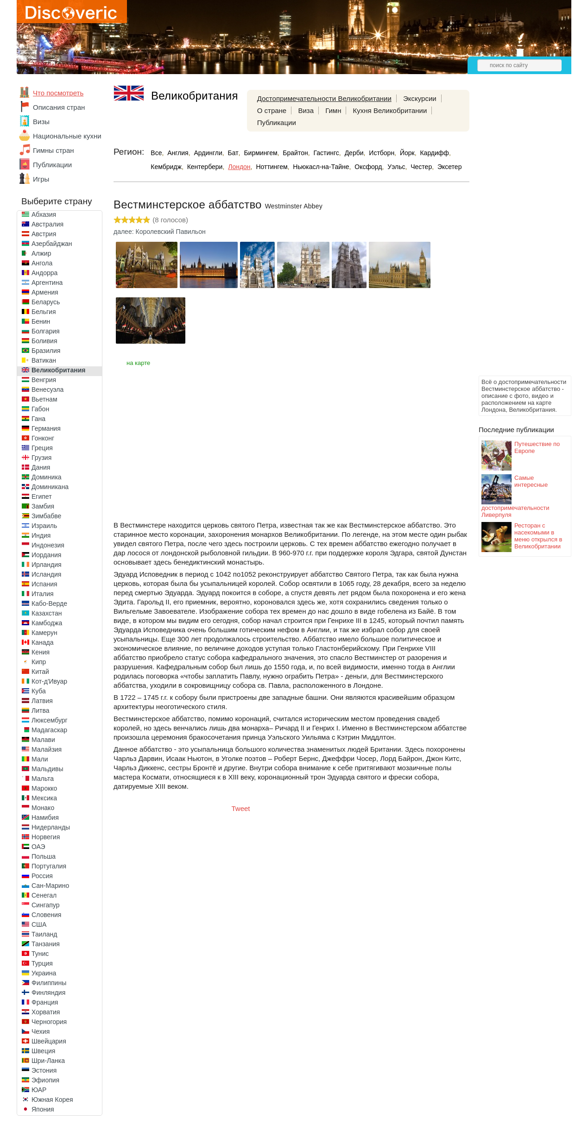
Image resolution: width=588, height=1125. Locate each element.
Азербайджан (52, 243)
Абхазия (44, 214)
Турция (42, 963)
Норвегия (46, 837)
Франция (45, 1002)
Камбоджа (47, 623)
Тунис (40, 953)
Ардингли (208, 153)
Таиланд (44, 934)
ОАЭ (38, 846)
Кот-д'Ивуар (49, 681)
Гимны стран (53, 150)
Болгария (46, 331)
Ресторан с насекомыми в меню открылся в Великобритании (538, 536)
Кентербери (205, 166)
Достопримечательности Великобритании (324, 98)
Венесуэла (47, 389)
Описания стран (59, 107)
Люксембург (50, 720)
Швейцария (49, 1041)
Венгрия (44, 379)
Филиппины (49, 983)
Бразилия (46, 350)
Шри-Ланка (48, 1060)
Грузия (41, 457)
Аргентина (47, 282)
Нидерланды (51, 827)
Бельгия (44, 311)
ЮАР (39, 1090)
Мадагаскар (49, 730)
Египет (42, 496)
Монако (43, 807)
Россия (42, 876)
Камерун (44, 632)
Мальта (43, 778)
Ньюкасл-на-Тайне (321, 166)
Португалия (49, 866)
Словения (46, 914)
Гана (38, 418)
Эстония (44, 1070)
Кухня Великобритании (390, 110)
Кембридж (166, 166)
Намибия (45, 817)
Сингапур (45, 905)
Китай (40, 671)
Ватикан (44, 360)
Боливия (44, 341)
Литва (41, 710)
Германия (46, 428)
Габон (40, 409)
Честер (421, 166)
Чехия (41, 1031)
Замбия (43, 506)
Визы (41, 122)
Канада (42, 642)
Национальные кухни (67, 136)
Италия (43, 593)
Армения (45, 292)
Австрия (44, 234)
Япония (43, 1109)
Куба (39, 691)
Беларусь (46, 302)
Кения (41, 652)
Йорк (407, 153)
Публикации (52, 165)
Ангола (42, 263)
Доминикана (50, 486)
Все (156, 153)
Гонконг (43, 438)
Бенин (41, 321)
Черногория (49, 1021)
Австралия (47, 224)
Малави (43, 739)
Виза (306, 110)
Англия (177, 153)
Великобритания (58, 370)
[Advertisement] (516, 234)
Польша (44, 856)
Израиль (44, 525)
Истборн (381, 153)
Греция (42, 448)
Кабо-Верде (49, 603)
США (39, 924)
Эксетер (449, 166)
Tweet (241, 808)
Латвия (42, 700)
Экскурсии (419, 98)
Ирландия (47, 564)
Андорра (44, 273)
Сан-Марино (50, 885)
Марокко (44, 788)
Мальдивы (47, 769)
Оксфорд (368, 166)
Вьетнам (44, 399)
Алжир (41, 253)
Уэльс (396, 166)
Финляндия (48, 992)
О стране (272, 110)
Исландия (46, 574)
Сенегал (44, 895)
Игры (41, 179)
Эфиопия (45, 1080)
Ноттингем (271, 166)
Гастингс (326, 153)
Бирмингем (260, 153)
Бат (233, 153)
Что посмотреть (58, 93)
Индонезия (48, 545)
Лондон (239, 166)
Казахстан (47, 613)
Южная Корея (52, 1099)
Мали (40, 759)
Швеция (43, 1051)
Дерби (354, 153)
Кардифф (434, 153)
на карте (138, 362)
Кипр (39, 662)
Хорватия (46, 1012)
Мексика (44, 798)
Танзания (46, 944)
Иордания (46, 555)
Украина (44, 973)
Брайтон (295, 153)
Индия (41, 535)
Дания (41, 467)
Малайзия (47, 749)
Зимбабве (46, 516)
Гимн (333, 110)
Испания (44, 584)
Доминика (47, 477)
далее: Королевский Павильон (160, 231)
